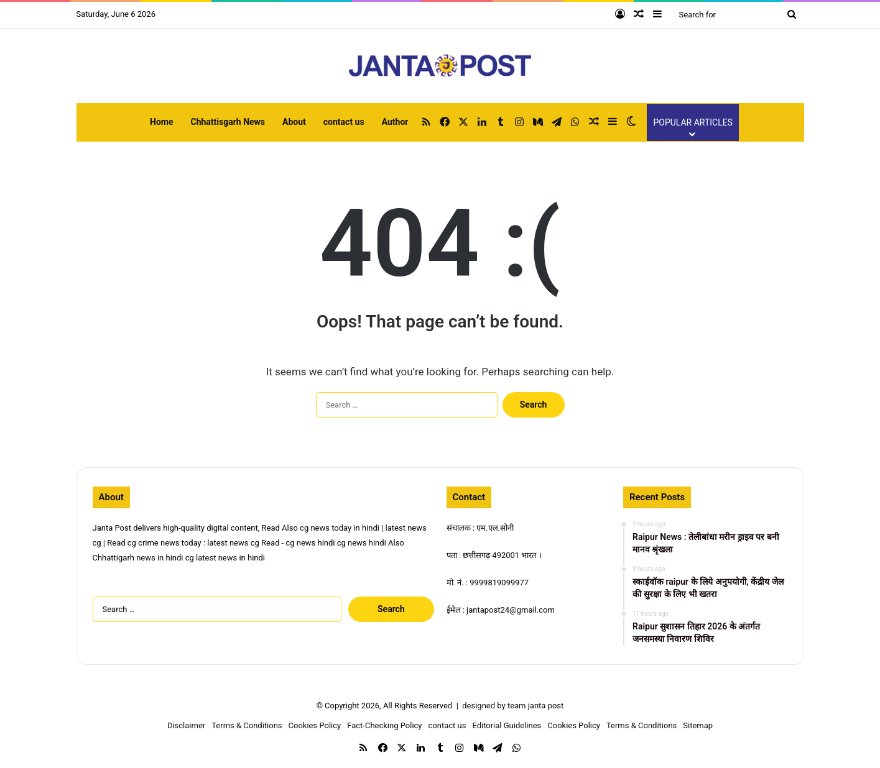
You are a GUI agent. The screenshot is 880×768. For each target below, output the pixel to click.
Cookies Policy (315, 725)
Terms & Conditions (246, 725)
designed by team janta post (512, 705)
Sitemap (698, 725)
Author (395, 122)
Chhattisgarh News (227, 122)
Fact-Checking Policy (384, 725)
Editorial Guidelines (506, 725)
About (294, 122)
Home (161, 122)
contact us (343, 122)
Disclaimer (186, 725)
